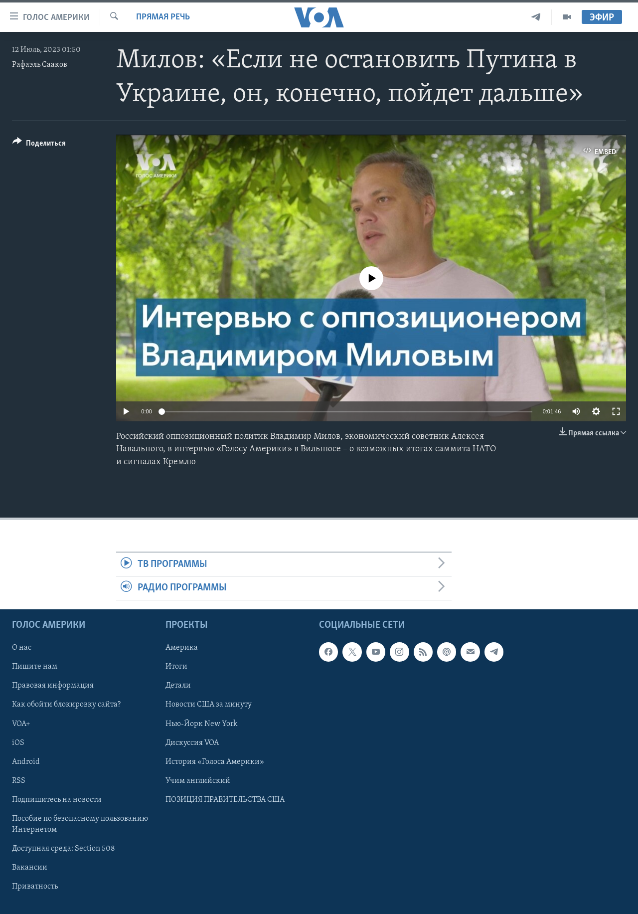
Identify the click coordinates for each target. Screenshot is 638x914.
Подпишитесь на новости (57, 799)
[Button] (39, 145)
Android (26, 761)
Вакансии (29, 867)
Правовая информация (53, 686)
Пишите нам (34, 667)
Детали (178, 686)
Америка (181, 648)
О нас (21, 648)
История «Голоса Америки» (214, 761)
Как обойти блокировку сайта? (66, 705)
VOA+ (21, 724)
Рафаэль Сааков (39, 65)
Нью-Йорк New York (201, 724)
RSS (18, 780)
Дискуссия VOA (192, 742)
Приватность (35, 887)
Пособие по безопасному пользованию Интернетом (80, 823)
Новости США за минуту (208, 705)
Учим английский (197, 780)
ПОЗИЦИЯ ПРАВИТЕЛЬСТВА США (225, 799)
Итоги (176, 667)
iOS (18, 742)
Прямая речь (163, 17)
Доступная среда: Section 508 (63, 848)
